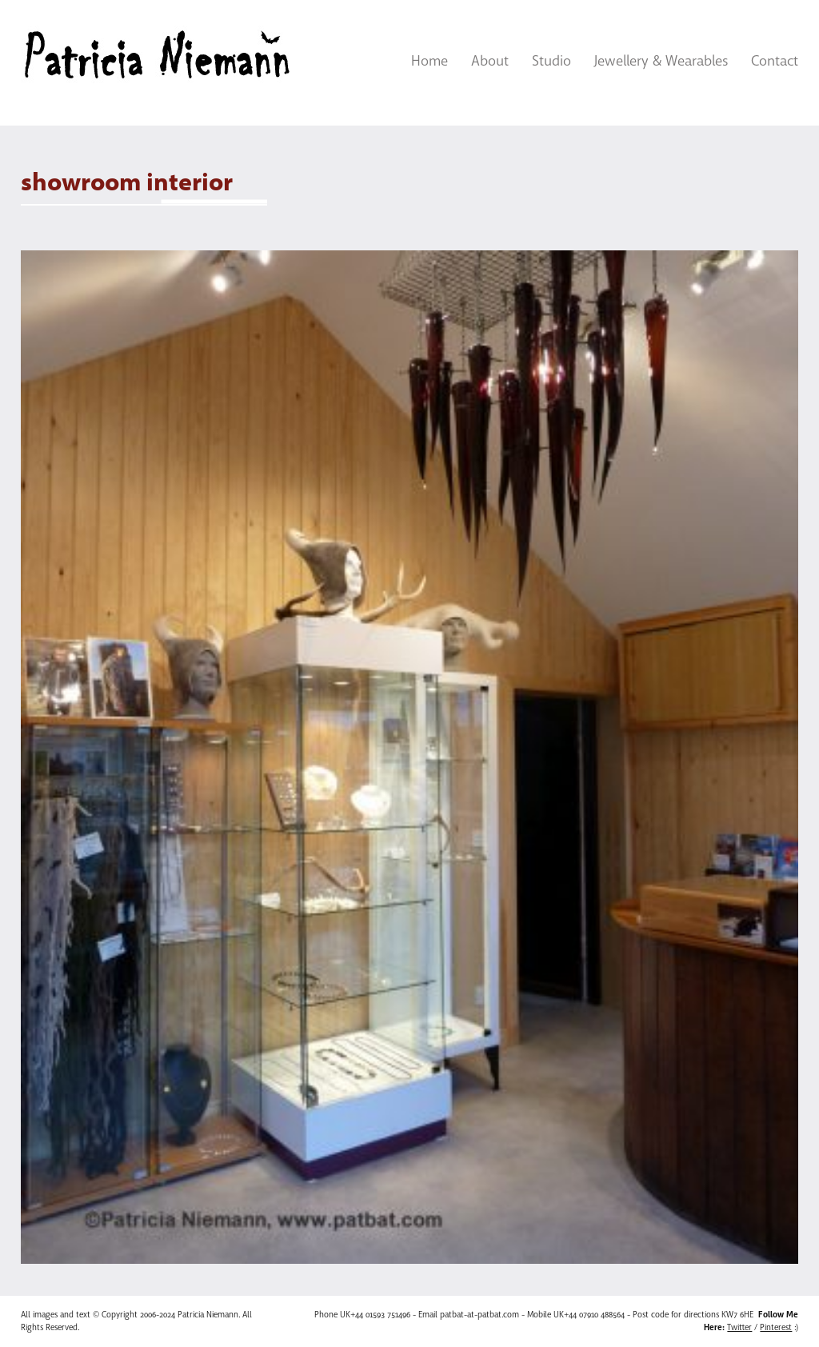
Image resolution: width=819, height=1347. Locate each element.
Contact (774, 60)
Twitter (739, 1327)
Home (429, 60)
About (490, 60)
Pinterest (776, 1327)
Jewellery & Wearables (661, 60)
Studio (551, 60)
